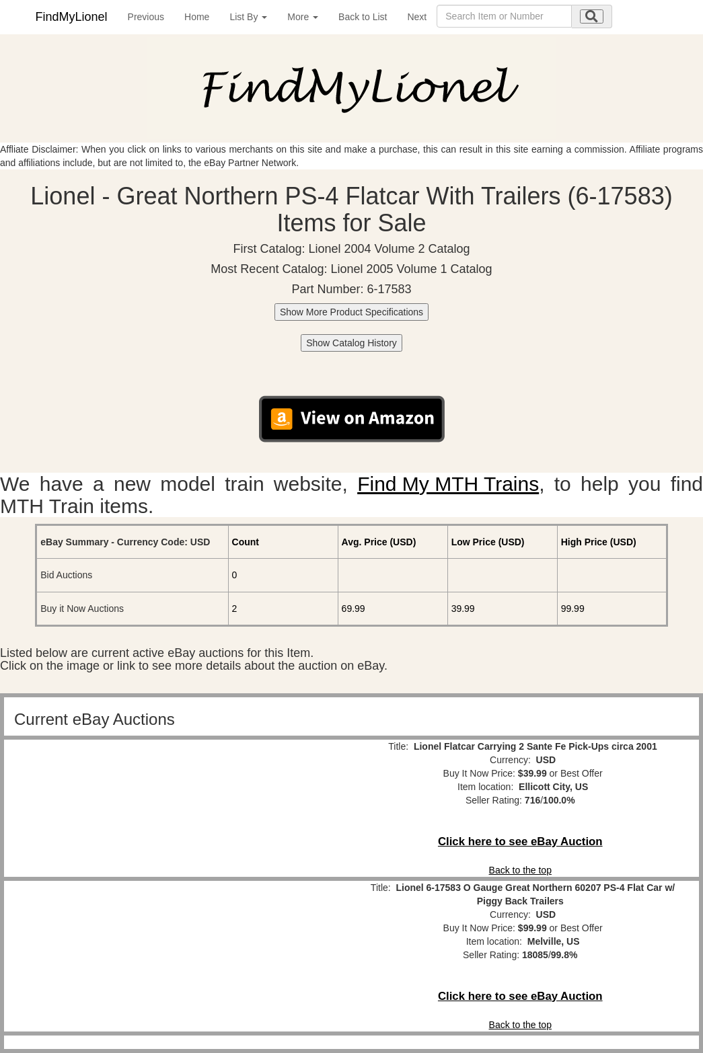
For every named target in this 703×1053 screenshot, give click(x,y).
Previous (146, 16)
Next (417, 16)
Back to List (362, 16)
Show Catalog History (351, 343)
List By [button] (248, 16)
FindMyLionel (72, 17)
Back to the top (520, 870)
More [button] (302, 16)
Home (196, 16)
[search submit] (591, 16)
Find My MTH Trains (448, 484)
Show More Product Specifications (351, 312)
